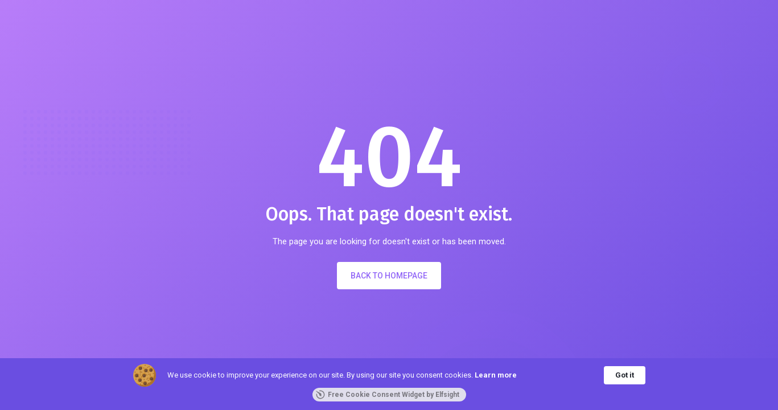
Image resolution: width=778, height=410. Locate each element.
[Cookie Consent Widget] (389, 384)
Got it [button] (624, 375)
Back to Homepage (389, 275)
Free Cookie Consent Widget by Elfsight (387, 394)
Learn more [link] (496, 375)
